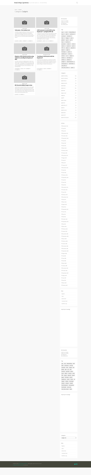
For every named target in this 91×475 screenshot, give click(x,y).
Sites (69, 109)
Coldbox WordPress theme (18, 472)
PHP (47, 41)
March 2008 (65, 269)
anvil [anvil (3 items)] (66, 32)
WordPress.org (64, 310)
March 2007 (65, 289)
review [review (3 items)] (63, 56)
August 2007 (65, 281)
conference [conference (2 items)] (72, 34)
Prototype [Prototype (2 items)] (64, 52)
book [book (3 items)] (63, 34)
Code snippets (40, 68)
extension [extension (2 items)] (69, 36)
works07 (69, 116)
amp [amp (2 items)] (63, 32)
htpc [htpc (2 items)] (63, 42)
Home (16, 9)
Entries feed (64, 305)
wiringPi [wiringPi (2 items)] (64, 61)
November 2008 (65, 253)
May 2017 (64, 165)
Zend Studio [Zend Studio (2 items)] (72, 63)
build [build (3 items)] (67, 34)
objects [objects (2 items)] (64, 46)
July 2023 (64, 130)
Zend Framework (69, 119)
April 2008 (64, 266)
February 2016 (65, 178)
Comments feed (64, 308)
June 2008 (64, 264)
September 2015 (65, 180)
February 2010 (65, 233)
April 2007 (64, 286)
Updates (69, 114)
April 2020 (64, 145)
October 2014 (65, 193)
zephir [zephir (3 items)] (72, 67)
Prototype (69, 101)
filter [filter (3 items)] (63, 38)
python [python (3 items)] (70, 52)
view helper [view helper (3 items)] (69, 58)
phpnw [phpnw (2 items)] (68, 48)
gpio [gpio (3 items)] (67, 40)
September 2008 (65, 256)
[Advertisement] (68, 335)
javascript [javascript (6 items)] (64, 44)
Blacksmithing (69, 76)
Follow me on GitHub (65, 21)
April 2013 (64, 203)
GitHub (69, 91)
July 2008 (64, 261)
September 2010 (65, 226)
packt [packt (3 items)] (73, 46)
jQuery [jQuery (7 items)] (69, 44)
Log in (63, 303)
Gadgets (17, 41)
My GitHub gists (64, 23)
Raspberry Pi (25, 41)
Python (69, 104)
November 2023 (65, 127)
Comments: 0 (31, 41)
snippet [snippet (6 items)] (72, 56)
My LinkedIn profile (64, 24)
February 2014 (65, 198)
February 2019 (65, 152)
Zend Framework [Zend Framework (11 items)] (71, 61)
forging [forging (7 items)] (68, 38)
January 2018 (65, 155)
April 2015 (64, 188)
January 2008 (65, 271)
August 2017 (65, 160)
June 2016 (64, 175)
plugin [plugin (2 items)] (68, 50)
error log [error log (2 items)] (64, 36)
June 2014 (64, 195)
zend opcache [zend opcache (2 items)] (65, 63)
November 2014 (65, 190)
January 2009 (65, 248)
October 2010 (65, 223)
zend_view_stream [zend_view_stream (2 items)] (66, 67)
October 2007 (65, 276)
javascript (69, 93)
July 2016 (64, 173)
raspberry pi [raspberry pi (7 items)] (64, 54)
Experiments (40, 41)
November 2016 (65, 170)
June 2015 (64, 185)
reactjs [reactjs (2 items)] (70, 54)
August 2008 (65, 259)
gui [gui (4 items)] (71, 40)
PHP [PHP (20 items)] (63, 48)
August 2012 (65, 208)
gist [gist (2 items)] (72, 38)
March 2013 (65, 206)
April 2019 (64, 147)
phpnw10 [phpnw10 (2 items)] (73, 48)
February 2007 (65, 291)
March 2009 (65, 243)
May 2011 (64, 218)
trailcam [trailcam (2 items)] (64, 58)
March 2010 (65, 231)
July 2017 (64, 163)
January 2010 (65, 236)
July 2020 (64, 142)
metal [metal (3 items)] (73, 44)
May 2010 (64, 228)
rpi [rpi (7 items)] (67, 56)
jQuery (69, 96)
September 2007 (65, 279)
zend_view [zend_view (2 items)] (64, 65)
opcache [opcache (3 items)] (69, 46)
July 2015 (64, 183)
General (20, 41)
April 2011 (64, 221)
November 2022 (65, 135)
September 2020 (65, 140)
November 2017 (65, 158)
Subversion (69, 111)
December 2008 (65, 251)
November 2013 (65, 200)
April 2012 (64, 211)
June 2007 (64, 284)
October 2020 (65, 137)
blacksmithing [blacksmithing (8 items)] (72, 32)
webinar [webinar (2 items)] (64, 59)
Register (63, 300)
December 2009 (65, 238)
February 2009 (65, 246)
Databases (69, 81)
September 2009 (65, 241)
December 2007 (65, 274)
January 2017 (65, 168)
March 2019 (65, 150)
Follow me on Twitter (65, 22)
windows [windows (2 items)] (69, 59)
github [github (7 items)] (63, 40)
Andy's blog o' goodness (23, 471)
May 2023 (64, 132)
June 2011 (64, 216)
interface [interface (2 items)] (68, 42)
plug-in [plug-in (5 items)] (63, 50)
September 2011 (65, 213)
